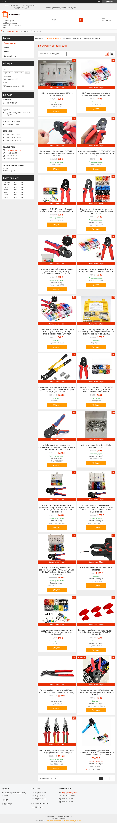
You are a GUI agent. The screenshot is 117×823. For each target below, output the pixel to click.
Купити (58, 111)
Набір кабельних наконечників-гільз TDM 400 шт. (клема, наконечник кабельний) (56, 632)
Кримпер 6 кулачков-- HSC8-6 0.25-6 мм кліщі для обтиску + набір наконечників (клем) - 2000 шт (57, 332)
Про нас (67, 38)
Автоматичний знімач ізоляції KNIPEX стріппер (96, 569)
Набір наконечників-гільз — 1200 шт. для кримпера (57, 94)
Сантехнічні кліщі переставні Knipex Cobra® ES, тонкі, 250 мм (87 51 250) (56, 691)
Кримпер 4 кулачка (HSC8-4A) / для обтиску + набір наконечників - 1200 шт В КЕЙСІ (96, 692)
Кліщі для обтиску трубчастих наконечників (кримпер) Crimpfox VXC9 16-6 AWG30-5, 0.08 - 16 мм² (56, 447)
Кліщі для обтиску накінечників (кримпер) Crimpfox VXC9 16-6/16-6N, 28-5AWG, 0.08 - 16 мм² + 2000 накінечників (56, 571)
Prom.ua (69, 816)
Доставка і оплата (92, 38)
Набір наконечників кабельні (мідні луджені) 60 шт (96, 446)
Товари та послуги (11, 31)
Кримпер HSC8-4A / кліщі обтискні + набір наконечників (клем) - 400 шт (57, 210)
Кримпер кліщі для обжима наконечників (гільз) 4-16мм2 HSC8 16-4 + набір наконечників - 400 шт (96, 752)
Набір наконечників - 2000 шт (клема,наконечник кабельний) (96, 94)
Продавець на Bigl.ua (58, 818)
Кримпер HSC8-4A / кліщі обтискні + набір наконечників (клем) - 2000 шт (96, 270)
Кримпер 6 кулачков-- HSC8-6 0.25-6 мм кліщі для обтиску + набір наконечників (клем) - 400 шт (96, 389)
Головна (39, 38)
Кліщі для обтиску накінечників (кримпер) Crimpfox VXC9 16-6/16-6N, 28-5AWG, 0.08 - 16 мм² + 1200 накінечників (96, 508)
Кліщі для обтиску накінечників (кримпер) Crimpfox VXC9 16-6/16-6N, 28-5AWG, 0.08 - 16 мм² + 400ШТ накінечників (56, 508)
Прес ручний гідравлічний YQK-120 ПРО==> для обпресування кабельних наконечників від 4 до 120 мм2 (96, 332)
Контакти (77, 38)
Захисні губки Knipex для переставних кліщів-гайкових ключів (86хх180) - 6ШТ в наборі (96, 632)
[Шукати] (81, 20)
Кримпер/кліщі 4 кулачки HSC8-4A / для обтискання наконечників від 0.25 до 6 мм (56, 153)
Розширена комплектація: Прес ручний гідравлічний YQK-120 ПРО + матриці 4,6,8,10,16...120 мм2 (56, 389)
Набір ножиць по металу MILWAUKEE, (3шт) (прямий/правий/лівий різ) (57, 751)
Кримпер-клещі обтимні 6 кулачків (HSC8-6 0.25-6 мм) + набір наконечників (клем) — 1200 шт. (57, 271)
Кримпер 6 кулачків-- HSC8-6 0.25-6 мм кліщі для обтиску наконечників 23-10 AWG (96, 153)
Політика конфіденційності (72, 821)
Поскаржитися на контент (53, 821)
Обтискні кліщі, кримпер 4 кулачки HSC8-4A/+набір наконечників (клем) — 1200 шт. (96, 211)
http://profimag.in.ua (14, 150)
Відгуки (6, 52)
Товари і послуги (53, 38)
